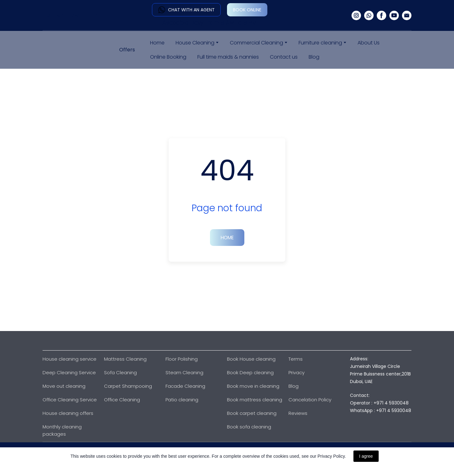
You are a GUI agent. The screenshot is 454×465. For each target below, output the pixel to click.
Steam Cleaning (184, 372)
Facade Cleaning (185, 386)
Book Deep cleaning (250, 372)
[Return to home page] (68, 50)
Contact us (284, 57)
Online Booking (168, 57)
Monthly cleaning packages (62, 430)
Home (157, 42)
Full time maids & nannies (228, 57)
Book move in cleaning (253, 386)
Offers (127, 49)
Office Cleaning (122, 399)
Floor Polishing (182, 359)
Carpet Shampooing (128, 386)
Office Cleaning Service (70, 399)
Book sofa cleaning (249, 426)
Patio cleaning (182, 399)
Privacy (296, 372)
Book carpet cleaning (251, 413)
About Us (369, 42)
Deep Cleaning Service (69, 372)
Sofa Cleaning (120, 372)
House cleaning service (69, 359)
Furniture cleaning (320, 42)
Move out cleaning (64, 386)
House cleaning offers (68, 413)
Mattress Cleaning (125, 359)
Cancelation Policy (309, 399)
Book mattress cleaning (254, 399)
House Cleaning (195, 42)
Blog (314, 57)
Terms (295, 359)
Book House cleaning (251, 359)
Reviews (297, 413)
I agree (366, 456)
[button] (186, 9)
